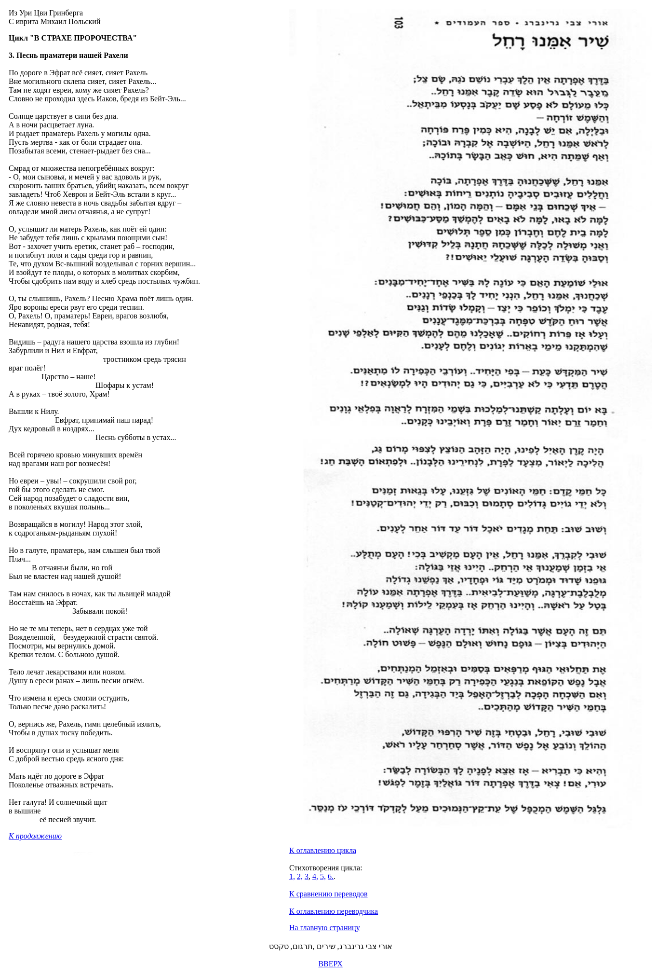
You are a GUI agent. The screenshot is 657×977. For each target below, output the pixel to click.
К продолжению (35, 836)
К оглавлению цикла (322, 850)
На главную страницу (324, 927)
